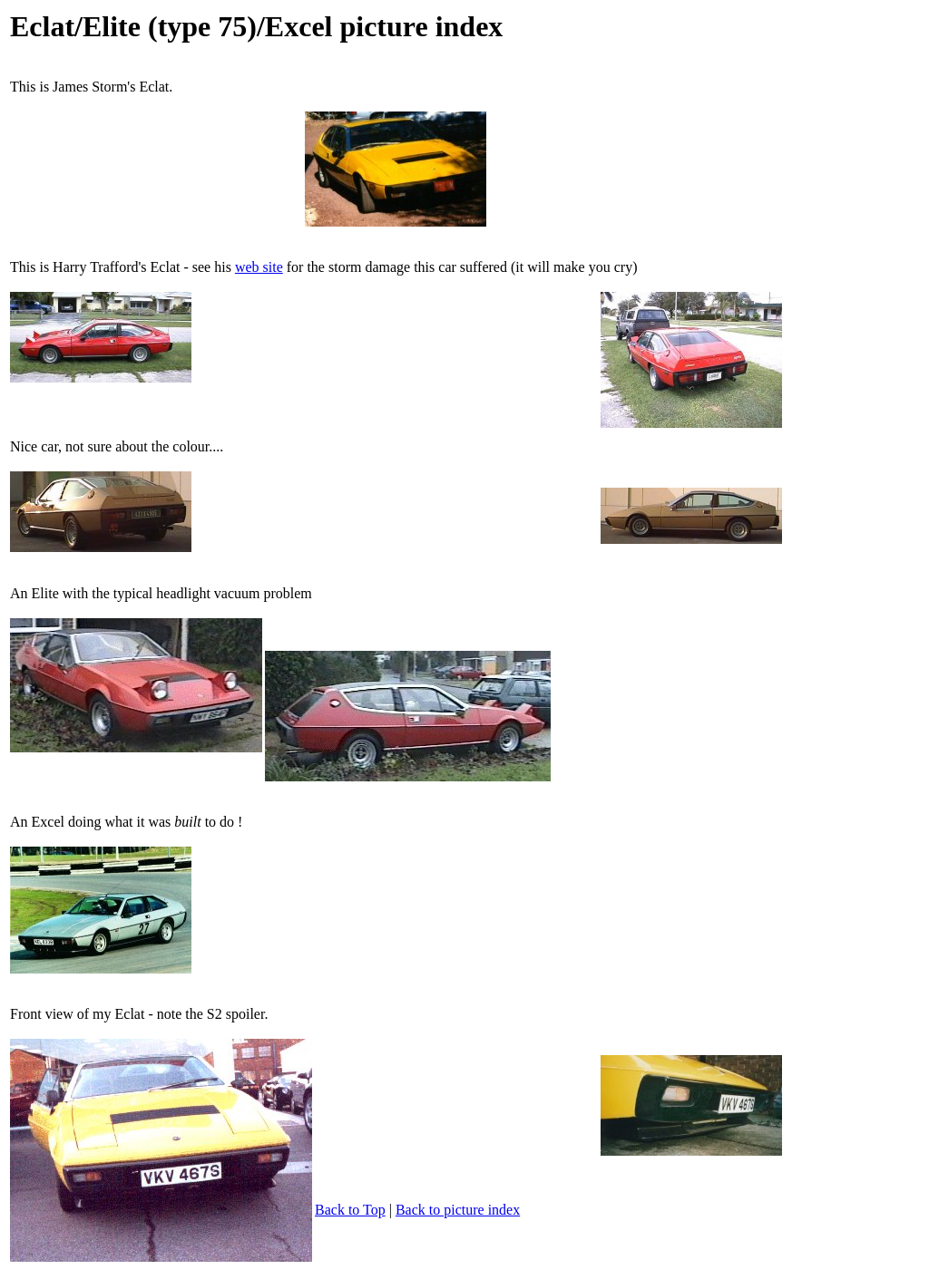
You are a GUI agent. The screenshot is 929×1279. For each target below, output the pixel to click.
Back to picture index (458, 1209)
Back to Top (350, 1209)
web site (259, 267)
